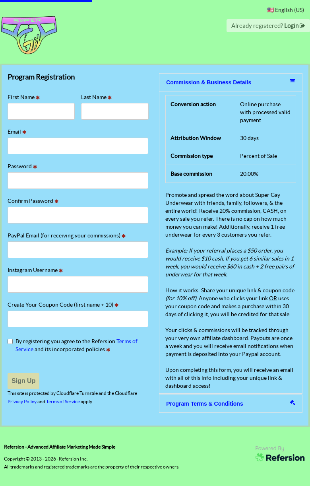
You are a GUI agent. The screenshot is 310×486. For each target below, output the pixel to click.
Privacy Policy (22, 401)
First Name (24, 97)
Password (22, 166)
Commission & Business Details (230, 82)
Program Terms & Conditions (230, 403)
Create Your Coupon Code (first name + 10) (63, 304)
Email (17, 131)
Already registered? (268, 25)
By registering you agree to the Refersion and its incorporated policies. (73, 345)
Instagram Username (35, 270)
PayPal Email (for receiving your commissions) (67, 235)
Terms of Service (63, 401)
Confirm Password (33, 201)
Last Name (96, 97)
